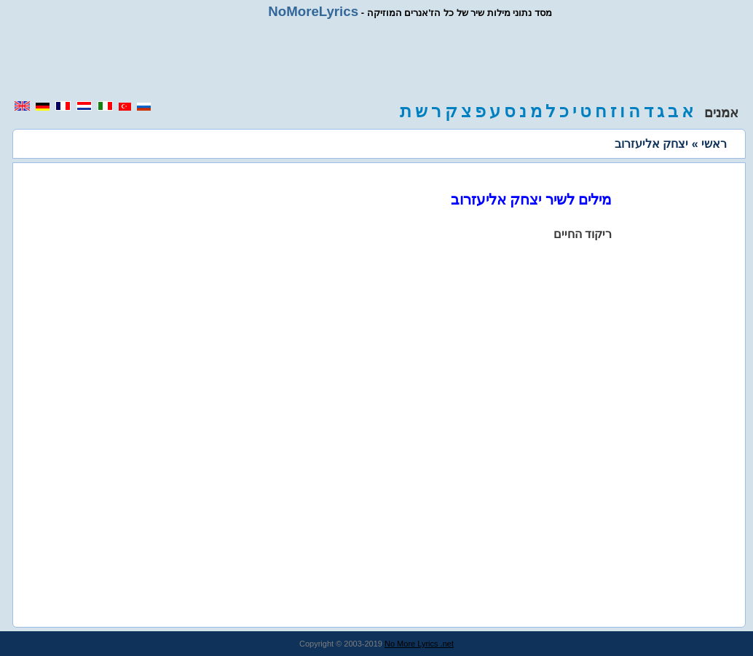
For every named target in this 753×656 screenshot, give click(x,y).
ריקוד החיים (582, 234)
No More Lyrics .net (419, 643)
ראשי (714, 144)
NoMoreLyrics (313, 11)
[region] (376, 59)
